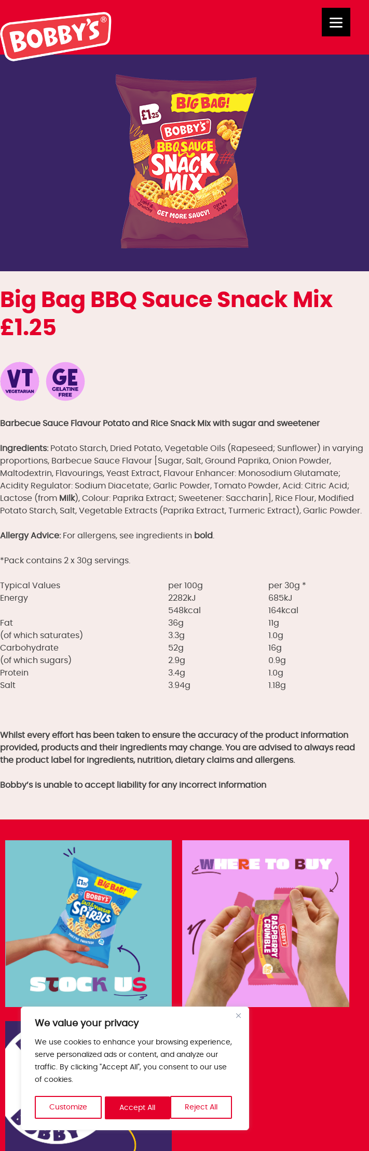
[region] (135, 1069)
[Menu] (336, 22)
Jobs (17, 1062)
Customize (68, 1108)
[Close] (238, 1017)
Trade (20, 1074)
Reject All (136, 1108)
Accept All (203, 1108)
